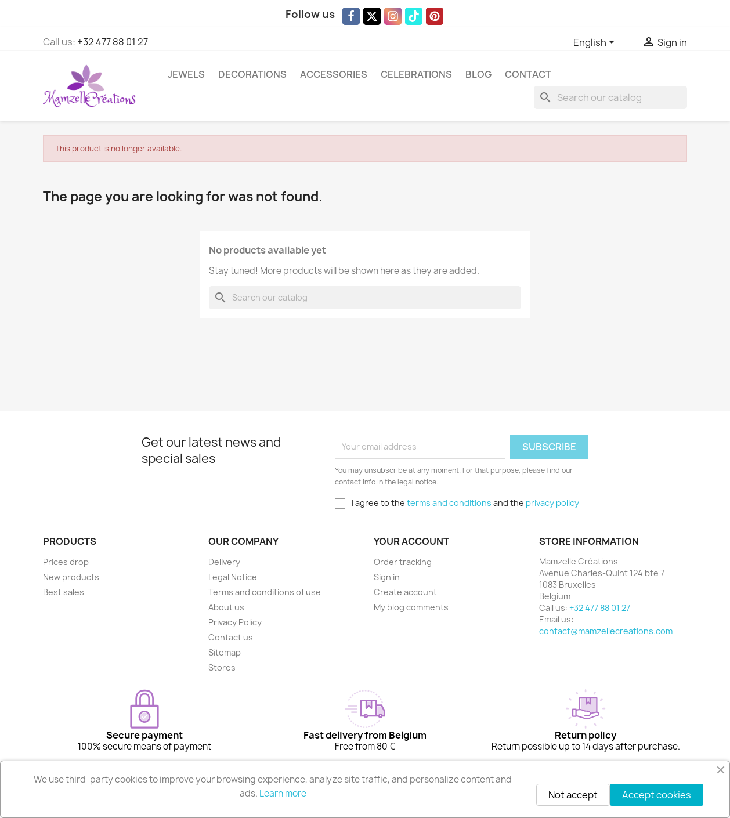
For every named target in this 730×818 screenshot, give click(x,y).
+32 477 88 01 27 (112, 41)
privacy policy (552, 502)
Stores (222, 667)
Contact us (230, 637)
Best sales (63, 592)
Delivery (224, 561)
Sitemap (224, 652)
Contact (528, 74)
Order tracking (403, 561)
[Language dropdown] (596, 43)
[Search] (610, 97)
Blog (478, 74)
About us (226, 607)
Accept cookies (656, 794)
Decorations (252, 74)
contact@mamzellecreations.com (606, 630)
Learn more (282, 793)
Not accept (573, 794)
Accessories (333, 74)
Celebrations (416, 74)
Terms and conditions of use (264, 592)
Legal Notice (232, 576)
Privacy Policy (235, 622)
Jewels (186, 74)
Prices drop (66, 561)
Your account (411, 541)
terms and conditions (449, 502)
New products (71, 576)
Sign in (387, 576)
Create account (405, 592)
